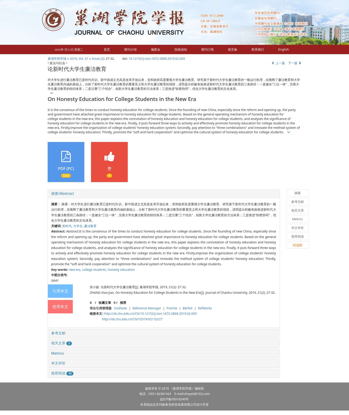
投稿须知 (180, 49)
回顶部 (297, 245)
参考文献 (58, 333)
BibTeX (188, 308)
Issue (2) (98, 58)
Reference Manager (146, 308)
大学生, (78, 226)
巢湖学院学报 (57, 58)
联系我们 (258, 49)
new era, (75, 269)
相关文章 (61, 343)
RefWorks (205, 308)
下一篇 (294, 63)
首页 (107, 49)
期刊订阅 (207, 49)
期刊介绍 (130, 49)
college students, (95, 269)
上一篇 (278, 63)
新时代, (67, 226)
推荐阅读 (62, 373)
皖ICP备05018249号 (174, 399)
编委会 (155, 49)
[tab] (164, 193)
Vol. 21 (83, 58)
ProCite (171, 308)
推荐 (123, 302)
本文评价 (58, 363)
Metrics (57, 353)
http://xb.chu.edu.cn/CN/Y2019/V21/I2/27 (132, 319)
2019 (73, 58)
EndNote (120, 308)
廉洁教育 (90, 226)
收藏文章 (105, 302)
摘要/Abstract (62, 193)
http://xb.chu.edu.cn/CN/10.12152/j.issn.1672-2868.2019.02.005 (150, 313)
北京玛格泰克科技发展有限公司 (174, 404)
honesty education (121, 269)
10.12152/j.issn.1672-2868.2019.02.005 (157, 58)
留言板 (232, 49)
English (283, 49)
